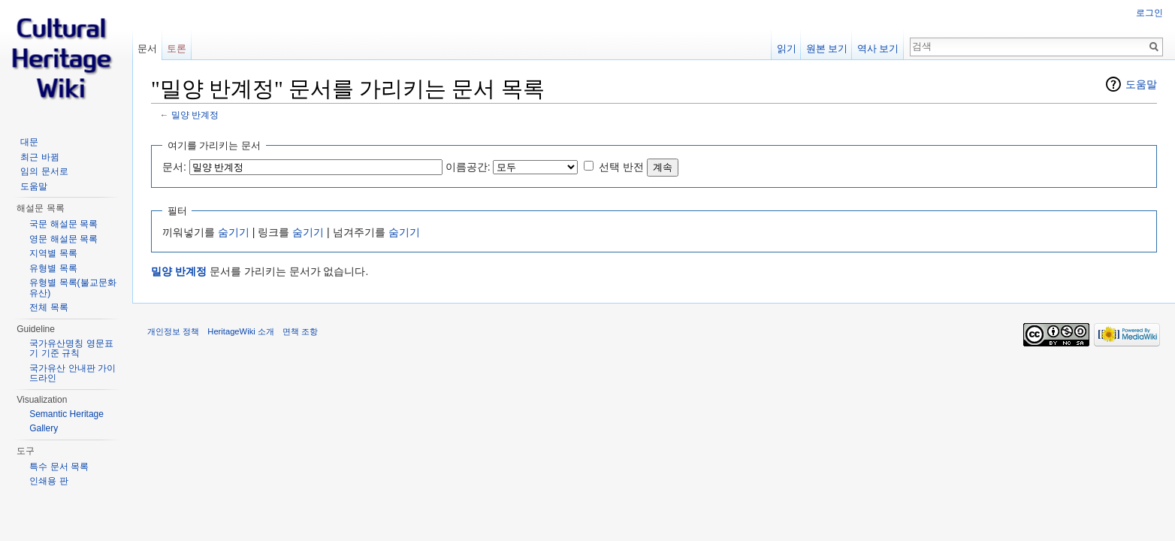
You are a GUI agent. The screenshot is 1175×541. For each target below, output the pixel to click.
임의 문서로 (44, 171)
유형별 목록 (53, 268)
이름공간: (468, 167)
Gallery (43, 428)
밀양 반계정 (195, 114)
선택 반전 (621, 167)
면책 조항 (300, 331)
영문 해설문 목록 (63, 239)
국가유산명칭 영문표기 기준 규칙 (71, 348)
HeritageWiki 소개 (240, 331)
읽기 (786, 48)
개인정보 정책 (173, 331)
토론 (176, 48)
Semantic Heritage (66, 414)
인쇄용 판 (48, 481)
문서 (147, 48)
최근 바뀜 (39, 157)
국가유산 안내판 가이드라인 (72, 373)
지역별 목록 (53, 253)
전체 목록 (48, 307)
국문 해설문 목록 (63, 224)
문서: (174, 167)
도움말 (1141, 84)
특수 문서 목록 (59, 466)
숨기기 (233, 232)
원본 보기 (827, 48)
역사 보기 (878, 48)
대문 (29, 142)
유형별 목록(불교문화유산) (72, 287)
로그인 (1149, 13)
